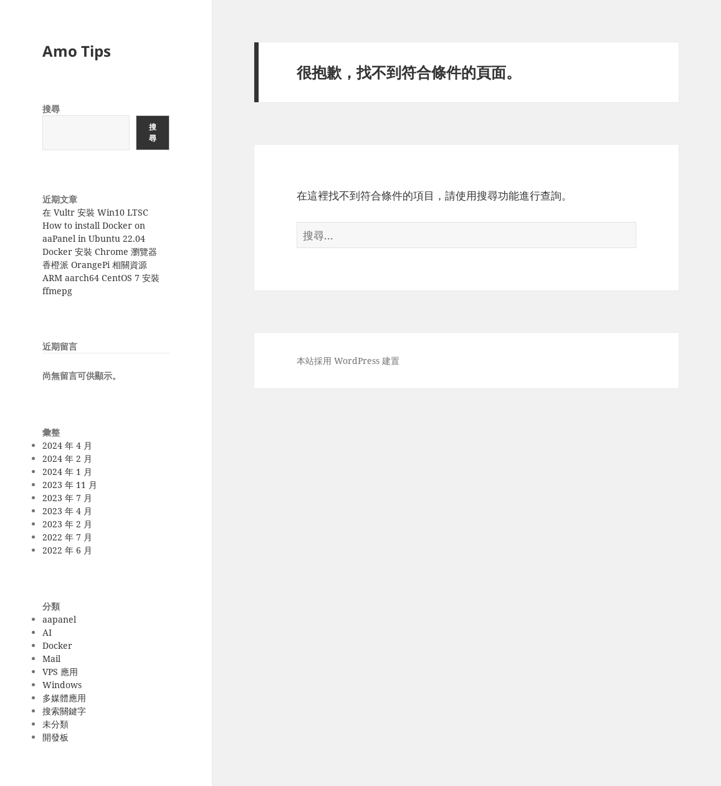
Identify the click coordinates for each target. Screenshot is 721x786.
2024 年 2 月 (67, 458)
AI (47, 632)
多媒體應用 (64, 698)
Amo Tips (76, 51)
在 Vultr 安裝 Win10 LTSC (95, 212)
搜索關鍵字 (64, 711)
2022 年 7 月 (67, 537)
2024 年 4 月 (67, 445)
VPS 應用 (60, 672)
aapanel (59, 619)
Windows (62, 685)
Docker (57, 645)
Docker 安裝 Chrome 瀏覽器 (99, 251)
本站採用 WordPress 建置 (348, 361)
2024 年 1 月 (67, 471)
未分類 (55, 724)
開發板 (55, 737)
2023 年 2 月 (67, 524)
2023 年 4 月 (67, 511)
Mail (51, 658)
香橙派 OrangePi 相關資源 (94, 265)
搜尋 (51, 109)
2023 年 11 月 (69, 485)
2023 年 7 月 (67, 498)
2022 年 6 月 (67, 550)
